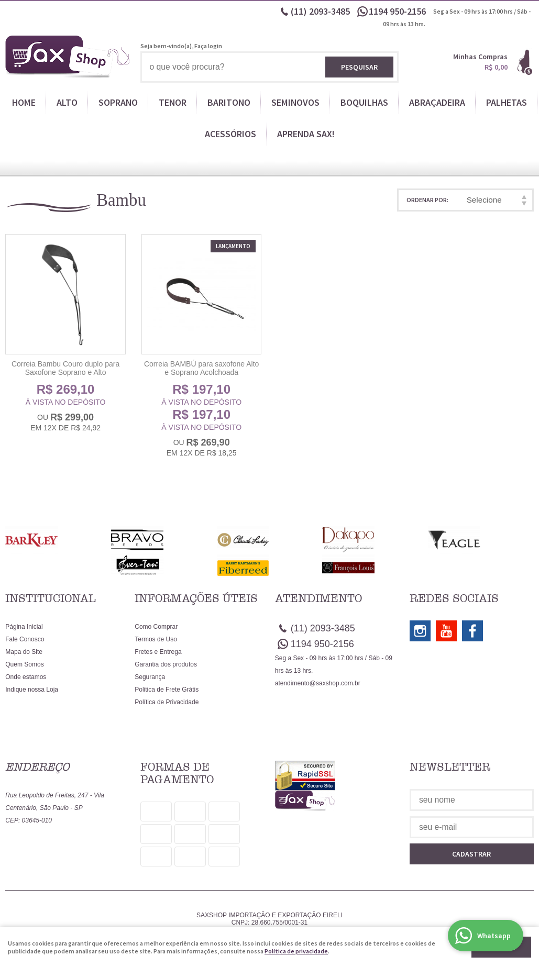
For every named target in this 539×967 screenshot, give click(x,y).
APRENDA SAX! (306, 134)
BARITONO (228, 102)
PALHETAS (506, 102)
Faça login (208, 46)
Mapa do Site (23, 651)
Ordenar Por (426, 200)
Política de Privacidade (167, 702)
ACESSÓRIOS (230, 134)
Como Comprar (156, 626)
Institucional (50, 598)
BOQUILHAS (364, 102)
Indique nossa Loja (31, 689)
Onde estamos (25, 677)
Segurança (150, 677)
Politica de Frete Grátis (167, 689)
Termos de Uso (156, 639)
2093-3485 (320, 11)
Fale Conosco (24, 639)
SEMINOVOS (295, 102)
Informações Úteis (196, 598)
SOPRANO (118, 102)
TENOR (172, 102)
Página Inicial (23, 626)
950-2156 (398, 11)
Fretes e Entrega (158, 651)
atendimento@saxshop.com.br (317, 683)
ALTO (67, 102)
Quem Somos (24, 664)
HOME (24, 102)
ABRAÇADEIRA (437, 102)
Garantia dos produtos (166, 664)
